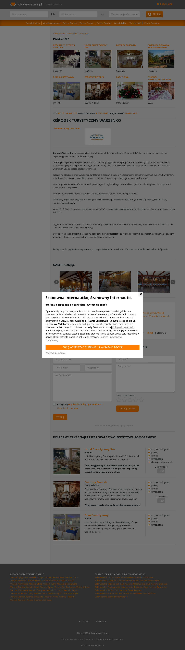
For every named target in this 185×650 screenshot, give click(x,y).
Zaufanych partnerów (87, 324)
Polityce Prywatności (123, 327)
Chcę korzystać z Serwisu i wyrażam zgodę (92, 347)
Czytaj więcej (52, 340)
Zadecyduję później (56, 353)
